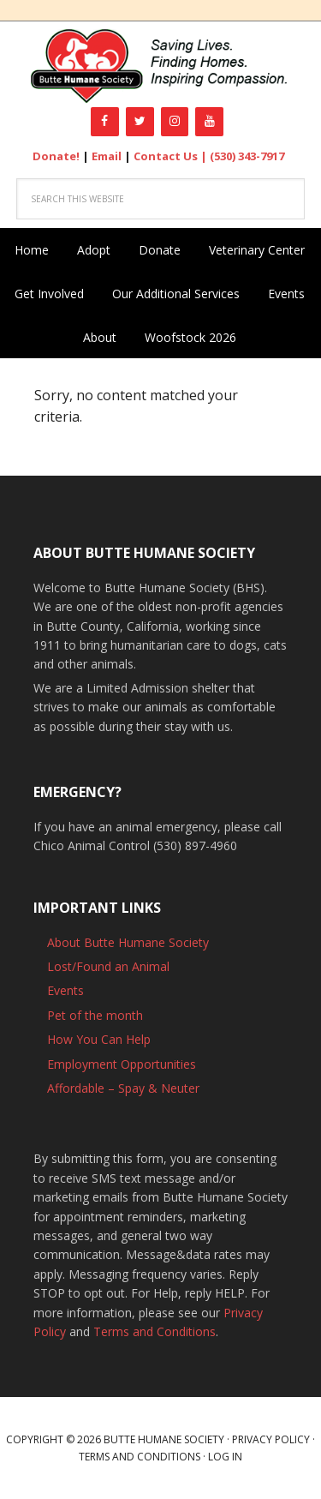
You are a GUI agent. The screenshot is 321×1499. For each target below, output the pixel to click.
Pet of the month (95, 1015)
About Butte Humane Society (128, 942)
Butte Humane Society (160, 66)
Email (107, 156)
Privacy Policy (271, 1439)
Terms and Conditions (154, 1331)
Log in (225, 1456)
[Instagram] (175, 121)
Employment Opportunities (121, 1064)
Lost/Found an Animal (108, 966)
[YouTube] (209, 121)
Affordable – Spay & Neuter (123, 1088)
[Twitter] (140, 121)
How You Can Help (99, 1039)
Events (65, 990)
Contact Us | (172, 156)
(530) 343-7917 (247, 156)
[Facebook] (105, 121)
